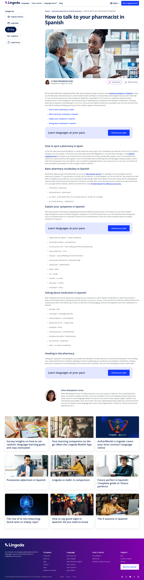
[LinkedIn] (122, 576)
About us (46, 559)
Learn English (71, 559)
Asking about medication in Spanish (62, 123)
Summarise (114, 82)
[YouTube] (130, 576)
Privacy (68, 576)
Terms (74, 576)
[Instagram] (138, 576)
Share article (131, 82)
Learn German (71, 556)
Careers (45, 564)
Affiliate (123, 561)
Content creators (126, 559)
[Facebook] (134, 576)
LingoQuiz (12, 36)
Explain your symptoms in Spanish (62, 119)
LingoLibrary (13, 42)
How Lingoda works (130, 3)
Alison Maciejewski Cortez (63, 81)
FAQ (121, 556)
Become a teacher (130, 567)
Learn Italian (71, 570)
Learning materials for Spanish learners (67, 11)
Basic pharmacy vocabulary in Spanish (63, 114)
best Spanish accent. (93, 174)
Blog (61, 3)
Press (45, 567)
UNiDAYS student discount (101, 561)
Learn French (71, 564)
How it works (37, 3)
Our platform (96, 556)
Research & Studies (49, 570)
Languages (25, 3)
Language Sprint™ (50, 3)
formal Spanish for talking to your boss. (106, 184)
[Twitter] (126, 576)
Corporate (46, 556)
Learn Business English (74, 561)
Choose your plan (118, 132)
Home (47, 11)
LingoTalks (13, 23)
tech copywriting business (107, 401)
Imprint (62, 576)
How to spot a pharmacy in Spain (61, 109)
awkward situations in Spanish (121, 93)
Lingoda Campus (15, 17)
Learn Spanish (71, 567)
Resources (95, 559)
